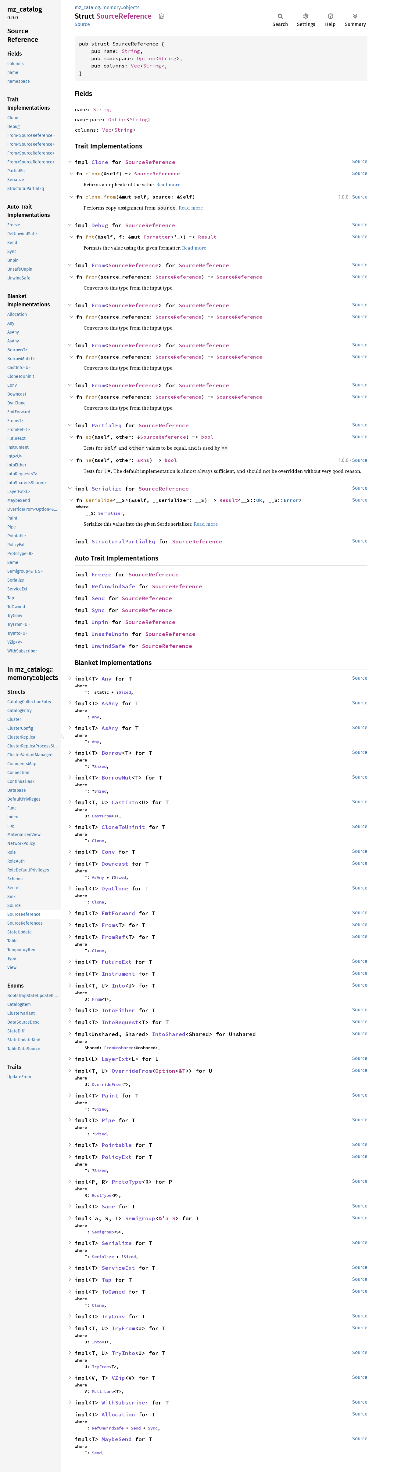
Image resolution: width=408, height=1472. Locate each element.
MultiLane (103, 1391)
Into (118, 985)
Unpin (99, 622)
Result (207, 237)
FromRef (113, 937)
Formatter (157, 237)
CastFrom (101, 816)
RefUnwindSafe (113, 586)
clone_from (100, 197)
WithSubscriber (125, 1402)
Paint (110, 1095)
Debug (99, 225)
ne (88, 460)
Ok (259, 500)
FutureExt (117, 961)
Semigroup (140, 1218)
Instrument (118, 973)
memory (111, 7)
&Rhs (143, 460)
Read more (168, 184)
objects (131, 7)
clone (93, 173)
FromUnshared (118, 1047)
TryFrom (123, 1328)
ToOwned (113, 1291)
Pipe (108, 1120)
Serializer (110, 513)
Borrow (112, 752)
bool (207, 437)
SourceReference (150, 162)
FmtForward (118, 913)
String (131, 51)
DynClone (115, 888)
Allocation (118, 1414)
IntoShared (168, 1034)
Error (291, 500)
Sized (125, 692)
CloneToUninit (123, 827)
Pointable (117, 1145)
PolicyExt (117, 1156)
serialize (99, 500)
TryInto (123, 1353)
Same (108, 1206)
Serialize (106, 488)
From (98, 265)
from (91, 277)
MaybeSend (117, 1439)
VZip (118, 1377)
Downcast (115, 863)
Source (82, 24)
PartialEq (106, 425)
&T (182, 1070)
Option (146, 58)
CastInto (125, 802)
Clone (99, 162)
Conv (108, 851)
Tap (107, 1279)
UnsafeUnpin (109, 633)
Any (107, 678)
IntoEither (118, 1010)
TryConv (113, 1316)
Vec (135, 66)
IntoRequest (120, 1022)
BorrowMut (117, 777)
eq (88, 437)
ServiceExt (118, 1267)
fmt (90, 237)
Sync (98, 610)
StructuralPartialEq (123, 541)
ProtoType (127, 1181)
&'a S (167, 1218)
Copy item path (161, 16)
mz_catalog (87, 7)
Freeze (101, 574)
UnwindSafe (108, 645)
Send (98, 598)
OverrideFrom (132, 1070)
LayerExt (115, 1058)
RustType (101, 1195)
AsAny (110, 703)
